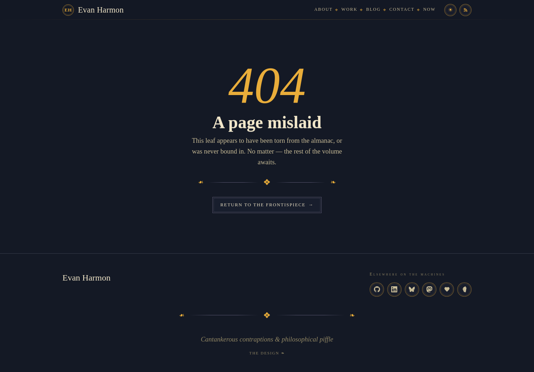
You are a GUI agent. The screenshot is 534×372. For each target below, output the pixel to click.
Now (429, 9)
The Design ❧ (267, 353)
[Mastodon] (429, 289)
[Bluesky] (412, 289)
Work (349, 9)
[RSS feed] (465, 10)
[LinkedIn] (394, 289)
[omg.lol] (447, 289)
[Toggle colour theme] (450, 10)
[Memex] (464, 289)
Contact (401, 9)
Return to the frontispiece (267, 205)
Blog (373, 9)
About (323, 9)
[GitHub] (377, 289)
